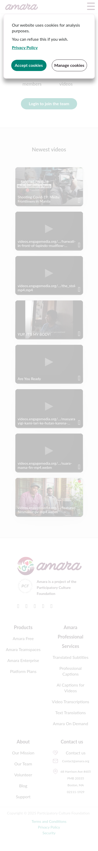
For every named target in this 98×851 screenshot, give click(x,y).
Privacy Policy (25, 47)
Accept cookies (29, 65)
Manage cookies (69, 65)
